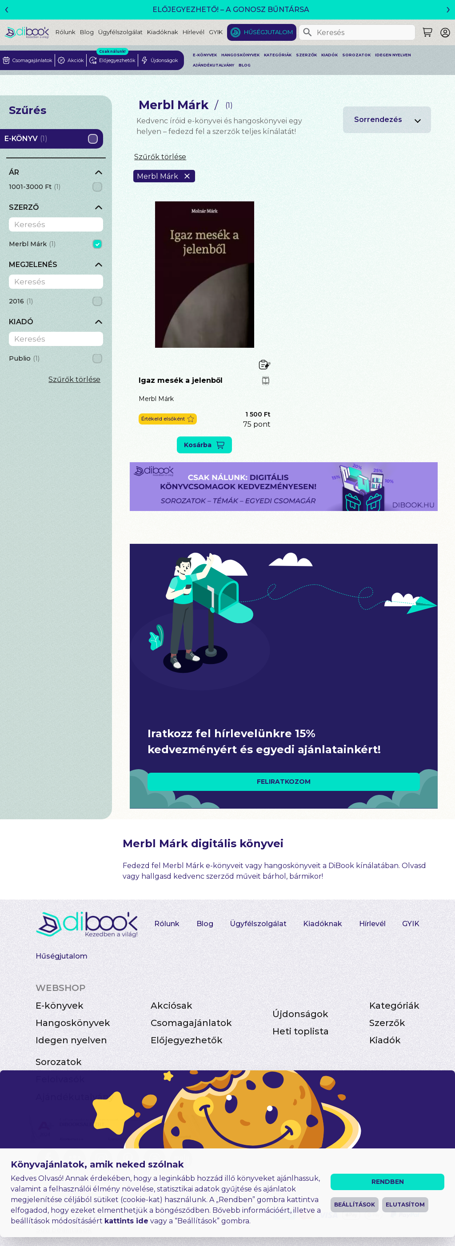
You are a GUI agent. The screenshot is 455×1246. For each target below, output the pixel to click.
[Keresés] (307, 32)
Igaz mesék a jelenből (181, 380)
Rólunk (66, 31)
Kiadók (329, 55)
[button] (168, 419)
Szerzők (306, 55)
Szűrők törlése (74, 379)
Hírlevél (193, 31)
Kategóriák (277, 55)
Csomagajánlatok (191, 1023)
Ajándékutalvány (213, 65)
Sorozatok (356, 55)
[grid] (56, 187)
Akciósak (171, 1005)
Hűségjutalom (268, 31)
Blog (87, 31)
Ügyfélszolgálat (120, 31)
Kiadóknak (162, 31)
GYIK (216, 31)
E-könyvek (205, 55)
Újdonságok (300, 1014)
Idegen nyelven (393, 55)
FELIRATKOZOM (284, 782)
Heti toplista (300, 1031)
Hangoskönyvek (240, 55)
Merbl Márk (156, 399)
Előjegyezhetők (187, 1040)
